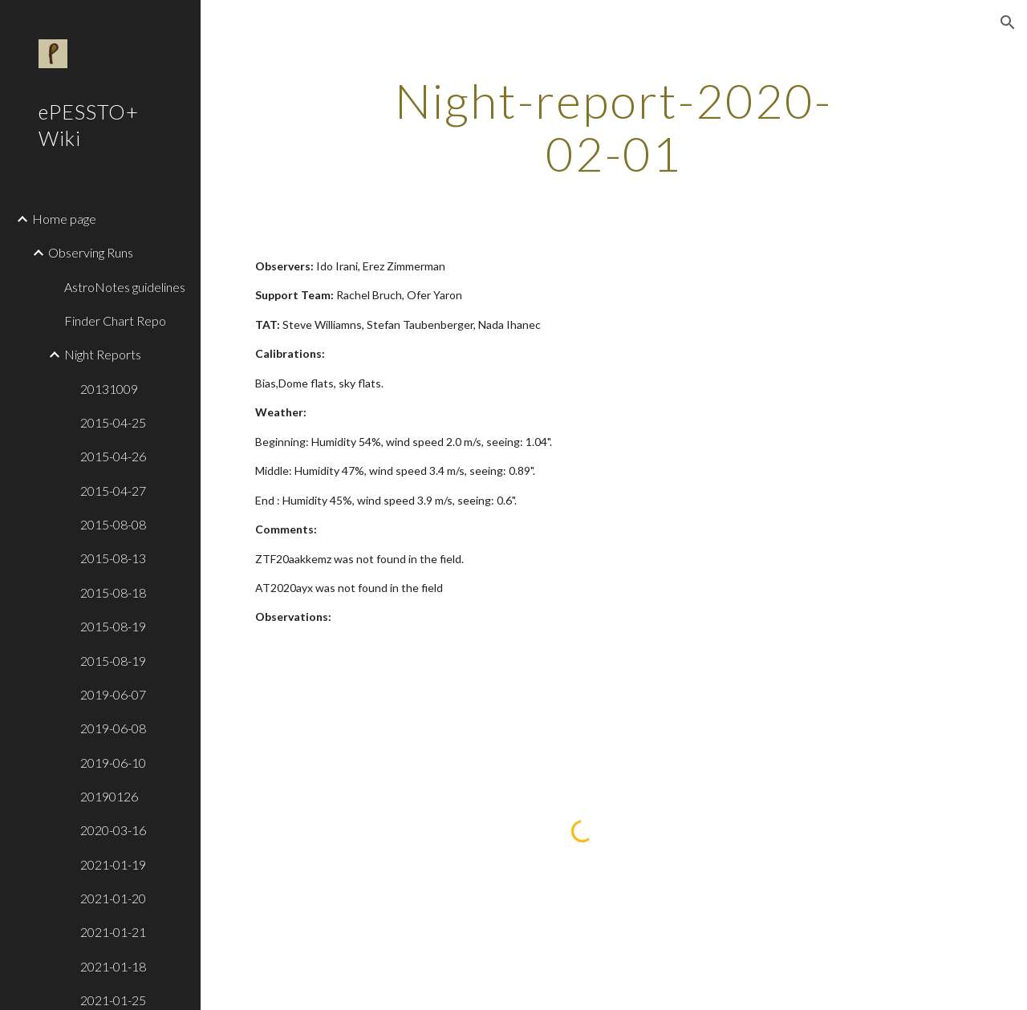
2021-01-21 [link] (113, 931)
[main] (613, 126)
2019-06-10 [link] (113, 762)
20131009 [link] (109, 388)
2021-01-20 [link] (113, 898)
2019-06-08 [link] (113, 728)
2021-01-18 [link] (113, 966)
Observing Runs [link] (90, 252)
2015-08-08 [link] (113, 524)
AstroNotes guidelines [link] (124, 286)
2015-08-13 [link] (113, 558)
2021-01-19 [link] (113, 864)
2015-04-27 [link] (113, 490)
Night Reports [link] (102, 354)
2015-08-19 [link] (113, 626)
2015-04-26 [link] (113, 456)
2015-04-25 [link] (113, 422)
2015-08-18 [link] (113, 592)
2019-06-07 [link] (113, 694)
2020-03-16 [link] (113, 830)
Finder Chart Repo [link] (115, 320)
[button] (1007, 22)
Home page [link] (64, 218)
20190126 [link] (109, 796)
